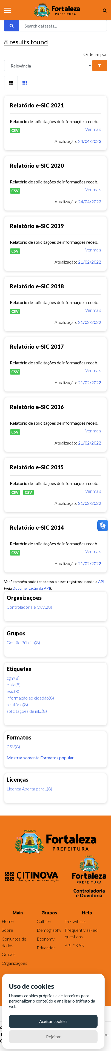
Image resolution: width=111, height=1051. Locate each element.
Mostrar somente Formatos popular (40, 757)
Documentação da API (31, 588)
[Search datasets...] (63, 25)
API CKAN (75, 945)
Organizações (14, 963)
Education (46, 947)
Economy (46, 938)
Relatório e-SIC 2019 (37, 226)
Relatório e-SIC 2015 (37, 467)
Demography (49, 930)
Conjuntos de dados (14, 942)
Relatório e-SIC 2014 (37, 527)
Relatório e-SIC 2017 (37, 346)
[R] (48, 65)
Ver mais (93, 129)
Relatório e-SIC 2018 (37, 286)
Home (8, 921)
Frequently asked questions (81, 933)
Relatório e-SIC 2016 (37, 406)
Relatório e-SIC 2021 (37, 105)
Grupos (9, 954)
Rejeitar (53, 1036)
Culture (44, 921)
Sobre (7, 930)
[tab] (11, 83)
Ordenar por (95, 54)
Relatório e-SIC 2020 (37, 165)
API (101, 581)
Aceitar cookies (53, 1021)
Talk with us (75, 921)
